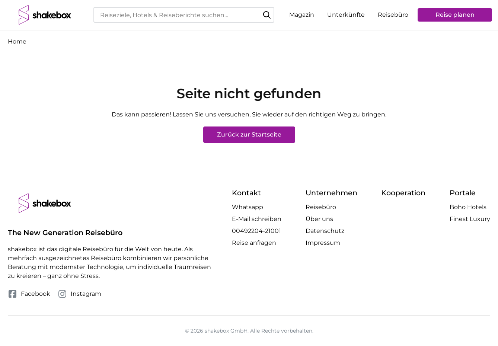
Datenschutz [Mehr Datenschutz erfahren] (325, 230)
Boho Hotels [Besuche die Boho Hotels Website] (468, 207)
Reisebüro (393, 14)
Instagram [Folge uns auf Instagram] (79, 293)
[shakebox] (45, 15)
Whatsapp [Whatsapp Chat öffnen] (247, 207)
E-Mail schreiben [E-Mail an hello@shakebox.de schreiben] (256, 218)
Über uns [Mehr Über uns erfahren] (319, 218)
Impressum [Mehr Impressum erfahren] (323, 242)
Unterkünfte (346, 14)
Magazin (301, 14)
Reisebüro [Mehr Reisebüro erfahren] (321, 207)
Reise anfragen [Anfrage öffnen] (254, 242)
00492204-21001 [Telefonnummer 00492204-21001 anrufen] (256, 230)
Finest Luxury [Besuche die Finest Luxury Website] (470, 218)
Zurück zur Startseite (249, 134)
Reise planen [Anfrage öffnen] (455, 14)
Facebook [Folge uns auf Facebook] (29, 293)
